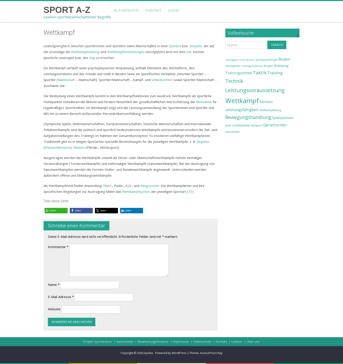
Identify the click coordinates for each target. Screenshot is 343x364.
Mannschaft (66, 80)
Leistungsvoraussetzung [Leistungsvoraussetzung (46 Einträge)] (255, 90)
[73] (190, 191)
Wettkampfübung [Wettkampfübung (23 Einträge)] (270, 110)
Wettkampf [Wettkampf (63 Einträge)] (242, 100)
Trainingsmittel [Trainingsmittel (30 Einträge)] (238, 72)
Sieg (92, 57)
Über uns (253, 342)
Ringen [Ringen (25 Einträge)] (268, 66)
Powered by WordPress (171, 353)
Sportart (175, 46)
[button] (56, 210)
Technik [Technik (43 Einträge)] (234, 81)
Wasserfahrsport (57, 147)
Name (54, 284)
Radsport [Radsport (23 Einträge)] (256, 125)
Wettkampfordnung (85, 52)
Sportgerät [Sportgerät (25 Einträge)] (232, 66)
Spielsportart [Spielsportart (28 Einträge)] (282, 118)
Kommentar (58, 247)
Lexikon (236, 342)
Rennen (79, 147)
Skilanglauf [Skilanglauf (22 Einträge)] (231, 59)
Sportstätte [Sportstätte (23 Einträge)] (232, 132)
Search (277, 45)
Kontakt (153, 10)
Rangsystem (149, 185)
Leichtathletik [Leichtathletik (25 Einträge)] (241, 125)
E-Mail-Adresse (61, 297)
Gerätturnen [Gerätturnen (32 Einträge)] (275, 125)
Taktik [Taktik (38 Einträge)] (259, 72)
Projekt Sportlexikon (97, 342)
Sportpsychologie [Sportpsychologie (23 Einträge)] (266, 60)
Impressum (181, 342)
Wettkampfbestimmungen (126, 52)
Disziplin (195, 46)
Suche (173, 10)
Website (54, 309)
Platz (107, 185)
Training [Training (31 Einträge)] (275, 72)
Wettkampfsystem (136, 191)
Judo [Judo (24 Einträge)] (228, 125)
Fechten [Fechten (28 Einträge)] (266, 102)
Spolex (149, 353)
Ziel (188, 52)
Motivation (204, 102)
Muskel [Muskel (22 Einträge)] (250, 59)
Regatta (203, 141)
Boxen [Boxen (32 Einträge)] (284, 59)
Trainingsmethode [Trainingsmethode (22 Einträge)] (252, 65)
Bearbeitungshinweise (153, 342)
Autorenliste (126, 10)
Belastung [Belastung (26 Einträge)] (281, 66)
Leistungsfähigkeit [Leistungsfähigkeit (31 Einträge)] (242, 109)
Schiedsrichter (162, 80)
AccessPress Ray (211, 353)
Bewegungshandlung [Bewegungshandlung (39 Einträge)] (248, 117)
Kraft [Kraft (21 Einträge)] (242, 59)
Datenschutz (202, 342)
